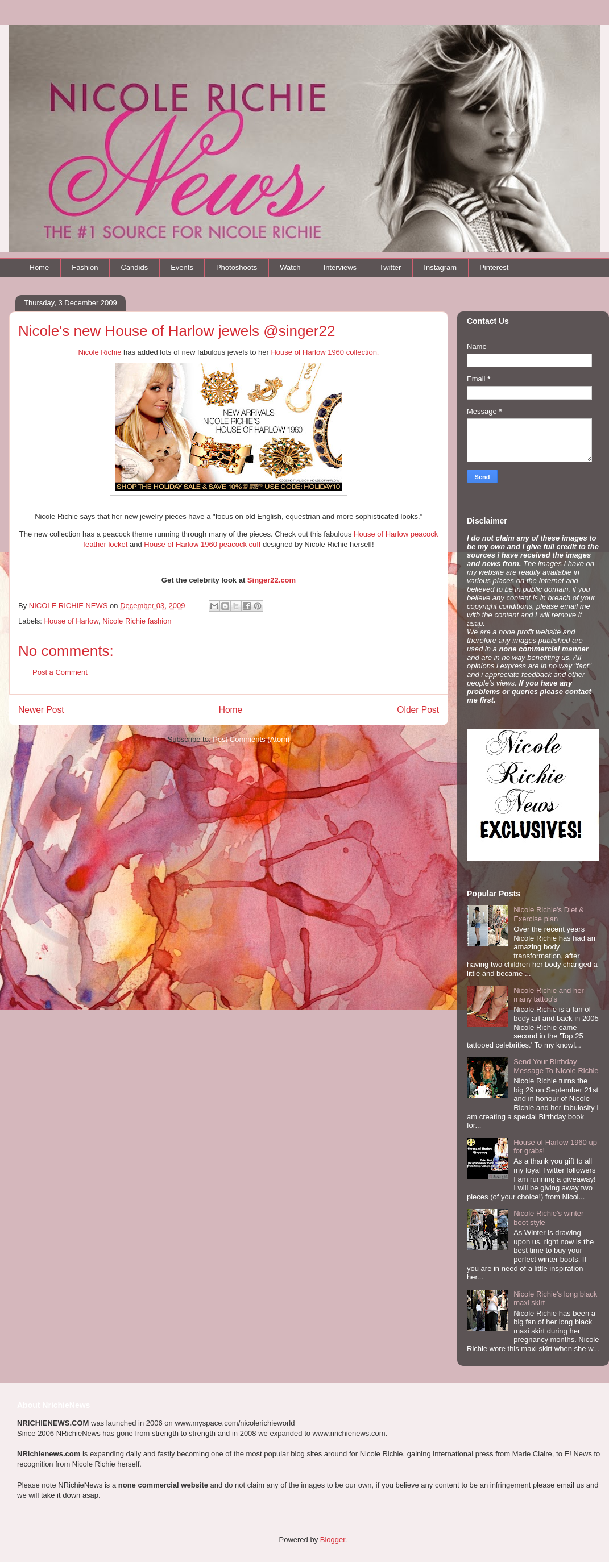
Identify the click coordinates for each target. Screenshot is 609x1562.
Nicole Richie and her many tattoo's (548, 995)
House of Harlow (71, 621)
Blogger (332, 1539)
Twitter (390, 267)
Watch (290, 267)
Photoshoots (236, 267)
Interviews (340, 267)
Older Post (418, 709)
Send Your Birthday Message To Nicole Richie (555, 1066)
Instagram (440, 267)
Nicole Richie (100, 352)
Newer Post (41, 709)
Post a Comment (60, 672)
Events (182, 267)
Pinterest (493, 267)
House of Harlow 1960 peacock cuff (202, 544)
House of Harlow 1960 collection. (325, 352)
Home (39, 267)
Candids (134, 267)
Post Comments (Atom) (251, 739)
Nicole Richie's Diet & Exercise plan (548, 914)
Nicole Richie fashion (136, 621)
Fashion (85, 267)
